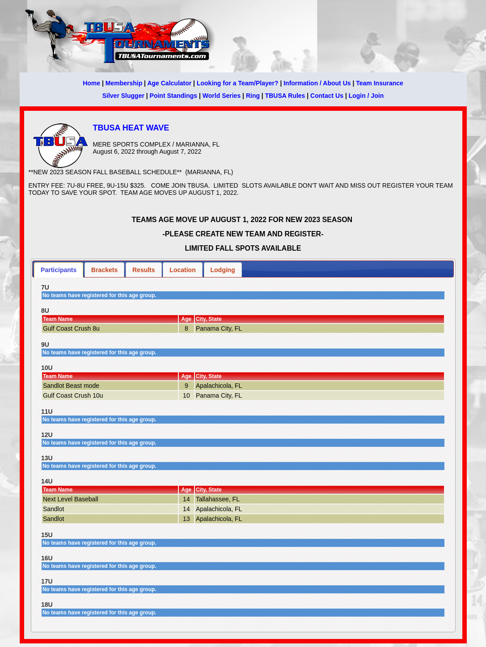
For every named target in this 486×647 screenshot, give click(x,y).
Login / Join (366, 95)
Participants (58, 269)
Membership (124, 83)
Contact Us (326, 95)
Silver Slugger (123, 95)
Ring (253, 95)
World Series (222, 95)
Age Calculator (169, 83)
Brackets (104, 269)
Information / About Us (317, 83)
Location (182, 269)
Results (143, 269)
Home (91, 83)
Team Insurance (379, 83)
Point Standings (174, 95)
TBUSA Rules (285, 95)
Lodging (223, 269)
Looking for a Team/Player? (238, 83)
